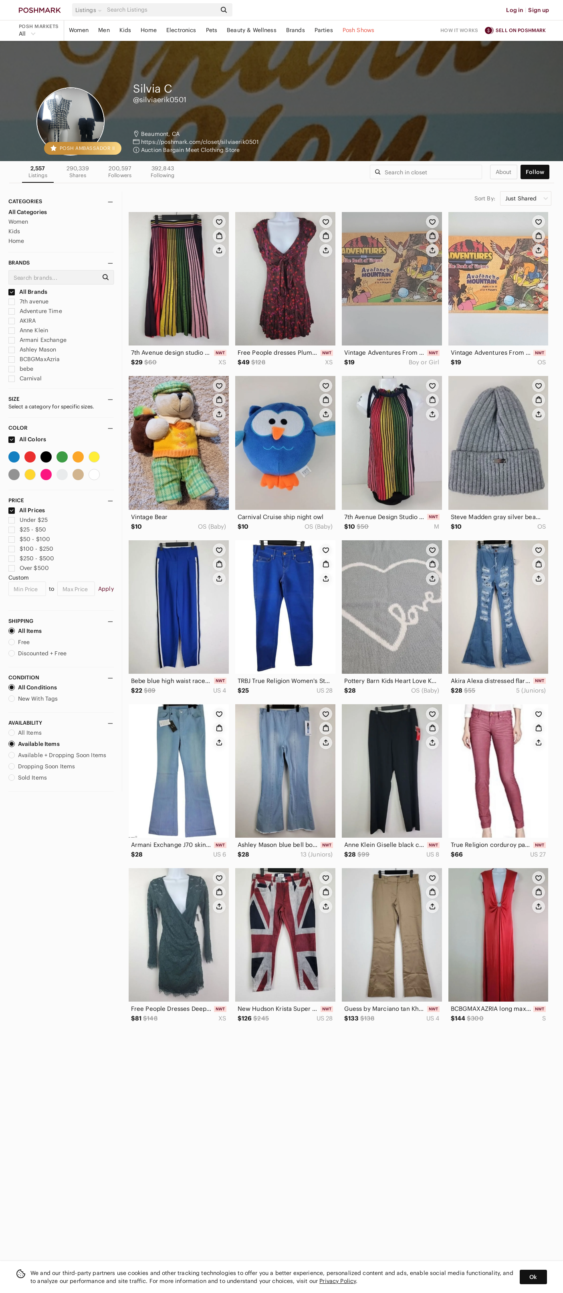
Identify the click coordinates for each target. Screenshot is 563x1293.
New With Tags (33, 698)
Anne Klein (28, 330)
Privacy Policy (337, 1281)
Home (149, 30)
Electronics (181, 30)
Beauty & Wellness (251, 30)
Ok (533, 1277)
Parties (324, 30)
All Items (25, 630)
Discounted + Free (37, 653)
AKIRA (22, 320)
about (504, 172)
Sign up (538, 10)
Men (103, 30)
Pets (212, 30)
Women (79, 30)
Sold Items (27, 777)
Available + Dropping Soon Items (57, 755)
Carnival (25, 378)
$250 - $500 (31, 558)
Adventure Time (35, 311)
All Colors (27, 439)
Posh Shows (359, 30)
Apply (106, 588)
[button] (89, 10)
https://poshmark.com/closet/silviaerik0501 (200, 141)
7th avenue (28, 301)
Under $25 (28, 519)
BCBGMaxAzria (34, 359)
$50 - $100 (29, 539)
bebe (21, 368)
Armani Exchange (37, 339)
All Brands (28, 291)
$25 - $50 (27, 529)
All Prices (26, 510)
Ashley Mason (32, 349)
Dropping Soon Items (41, 766)
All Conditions (32, 687)
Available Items (34, 744)
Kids (125, 30)
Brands (295, 30)
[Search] (161, 9)
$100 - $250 (31, 548)
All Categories (27, 212)
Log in (514, 10)
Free (19, 642)
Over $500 (28, 568)
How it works (459, 30)
